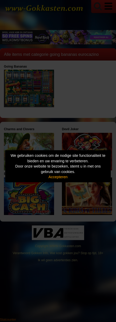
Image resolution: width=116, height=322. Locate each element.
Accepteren (58, 177)
